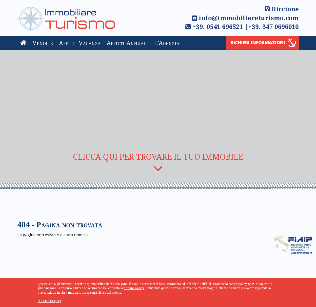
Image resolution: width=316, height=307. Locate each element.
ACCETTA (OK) (49, 301)
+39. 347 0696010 (273, 26)
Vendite (43, 43)
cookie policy (134, 288)
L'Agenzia (166, 43)
